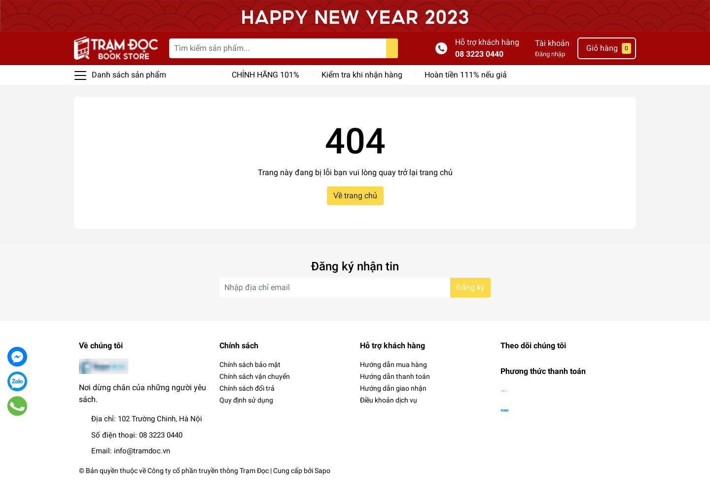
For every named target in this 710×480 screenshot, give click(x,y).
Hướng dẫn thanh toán (395, 376)
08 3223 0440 (479, 54)
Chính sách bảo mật (250, 365)
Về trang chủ (355, 195)
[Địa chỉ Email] (355, 287)
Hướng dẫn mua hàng (393, 365)
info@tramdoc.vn (142, 450)
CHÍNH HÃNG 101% (265, 74)
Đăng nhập (550, 54)
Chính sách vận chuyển (254, 376)
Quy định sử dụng (246, 400)
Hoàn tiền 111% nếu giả (466, 74)
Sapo (322, 471)
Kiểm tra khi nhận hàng (361, 74)
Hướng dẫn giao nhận (393, 388)
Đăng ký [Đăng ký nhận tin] (470, 287)
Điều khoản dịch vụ (388, 400)
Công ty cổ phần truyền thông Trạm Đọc (208, 471)
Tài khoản (552, 43)
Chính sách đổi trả (247, 388)
